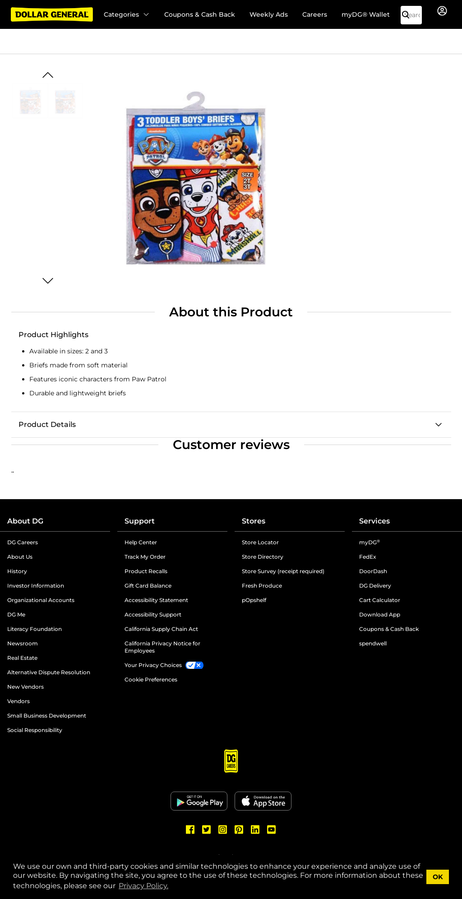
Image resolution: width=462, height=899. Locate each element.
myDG (369, 542)
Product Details (47, 424)
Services (374, 521)
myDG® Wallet (366, 14)
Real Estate (22, 657)
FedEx (367, 556)
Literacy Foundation (34, 629)
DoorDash (373, 571)
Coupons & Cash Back (199, 14)
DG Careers (22, 542)
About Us (19, 556)
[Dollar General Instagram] (222, 829)
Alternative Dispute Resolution (48, 672)
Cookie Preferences (151, 679)
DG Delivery (375, 585)
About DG (25, 521)
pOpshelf (254, 600)
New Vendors (25, 686)
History (17, 571)
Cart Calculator (379, 600)
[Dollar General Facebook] (190, 829)
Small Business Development (46, 715)
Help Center (141, 542)
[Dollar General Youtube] (271, 829)
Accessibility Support (153, 614)
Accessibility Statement (156, 600)
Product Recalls (146, 571)
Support (140, 521)
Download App (379, 614)
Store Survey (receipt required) (283, 571)
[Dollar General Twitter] (206, 829)
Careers (314, 14)
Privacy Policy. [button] (143, 885)
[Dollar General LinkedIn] (255, 829)
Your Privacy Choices (153, 665)
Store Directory (262, 556)
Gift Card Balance (148, 585)
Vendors (18, 701)
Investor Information (35, 585)
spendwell (373, 643)
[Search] (409, 15)
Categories (127, 14)
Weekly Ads (268, 14)
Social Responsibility (34, 730)
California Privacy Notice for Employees (162, 647)
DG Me (16, 614)
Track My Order (145, 556)
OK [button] (438, 877)
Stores (253, 521)
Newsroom (22, 643)
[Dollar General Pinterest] (239, 829)
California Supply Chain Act (161, 629)
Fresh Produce (262, 585)
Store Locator (260, 542)
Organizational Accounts (40, 600)
